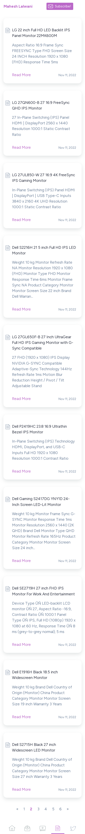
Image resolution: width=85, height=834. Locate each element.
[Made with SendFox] (79, 6)
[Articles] (57, 828)
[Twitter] (73, 828)
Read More (21, 75)
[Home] (11, 828)
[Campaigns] (27, 828)
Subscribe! (63, 6)
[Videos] (42, 828)
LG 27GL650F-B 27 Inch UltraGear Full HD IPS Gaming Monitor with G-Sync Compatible (42, 342)
